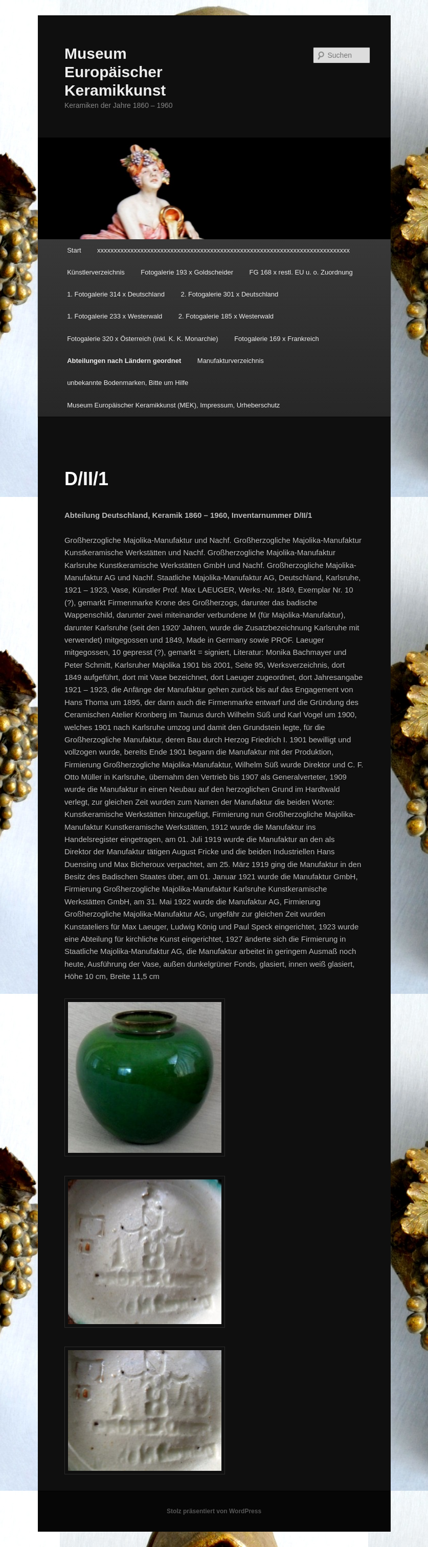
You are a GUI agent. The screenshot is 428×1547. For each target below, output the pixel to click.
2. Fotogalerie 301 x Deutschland (229, 294)
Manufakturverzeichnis (230, 361)
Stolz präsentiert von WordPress (214, 1511)
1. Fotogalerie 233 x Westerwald (114, 316)
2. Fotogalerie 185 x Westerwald (226, 316)
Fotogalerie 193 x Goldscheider (187, 272)
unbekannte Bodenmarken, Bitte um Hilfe (127, 382)
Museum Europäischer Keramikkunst (115, 72)
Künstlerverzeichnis (96, 272)
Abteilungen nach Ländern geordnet (124, 361)
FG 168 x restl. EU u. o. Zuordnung (301, 272)
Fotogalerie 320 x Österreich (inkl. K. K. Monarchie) (142, 339)
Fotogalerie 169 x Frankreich (276, 339)
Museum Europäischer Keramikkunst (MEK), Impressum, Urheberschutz (173, 405)
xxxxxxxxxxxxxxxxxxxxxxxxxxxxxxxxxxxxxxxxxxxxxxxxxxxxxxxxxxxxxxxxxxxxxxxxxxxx (223, 250)
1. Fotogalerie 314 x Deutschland (116, 294)
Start (74, 250)
